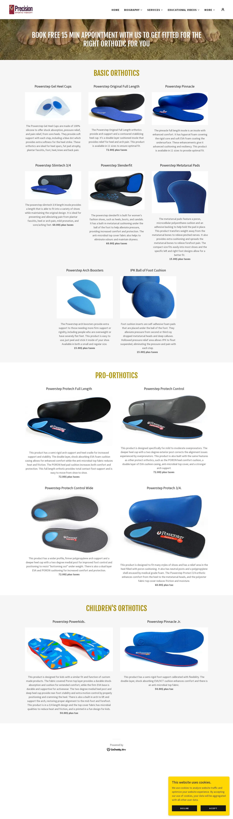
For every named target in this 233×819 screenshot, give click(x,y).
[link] (20, 9)
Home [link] (115, 10)
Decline (185, 814)
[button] (133, 10)
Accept (214, 814)
